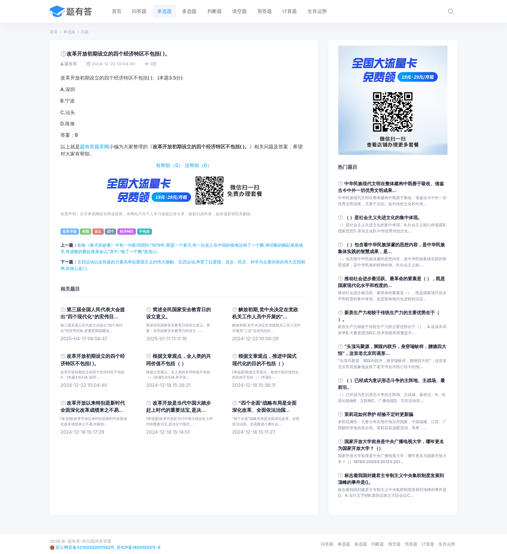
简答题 (411, 544)
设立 (98, 231)
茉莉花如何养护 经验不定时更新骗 (379, 414)
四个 (110, 231)
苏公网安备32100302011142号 (85, 547)
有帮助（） (169, 165)
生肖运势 (446, 544)
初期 (85, 231)
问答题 (327, 544)
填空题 (394, 544)
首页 (54, 31)
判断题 (377, 544)
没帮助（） (198, 165)
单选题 (69, 31)
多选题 (360, 544)
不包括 (144, 231)
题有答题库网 (94, 147)
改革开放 (69, 231)
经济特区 (127, 231)
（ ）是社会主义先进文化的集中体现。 (383, 217)
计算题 (428, 544)
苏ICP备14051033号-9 (138, 547)
